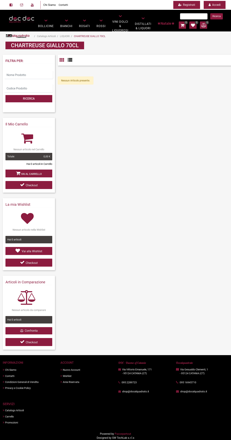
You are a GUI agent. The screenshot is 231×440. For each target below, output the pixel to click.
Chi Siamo (49, 5)
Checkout (29, 185)
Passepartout (123, 433)
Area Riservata (69, 381)
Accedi (215, 5)
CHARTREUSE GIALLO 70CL (90, 36)
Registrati (186, 5)
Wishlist (66, 375)
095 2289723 (129, 382)
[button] (46, 23)
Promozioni (10, 422)
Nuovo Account (70, 369)
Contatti (63, 4)
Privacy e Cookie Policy (17, 387)
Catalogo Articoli (46, 36)
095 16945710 (188, 382)
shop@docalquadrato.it (135, 391)
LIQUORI (65, 36)
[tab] (64, 60)
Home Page (18, 36)
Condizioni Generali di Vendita (21, 381)
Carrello (8, 416)
